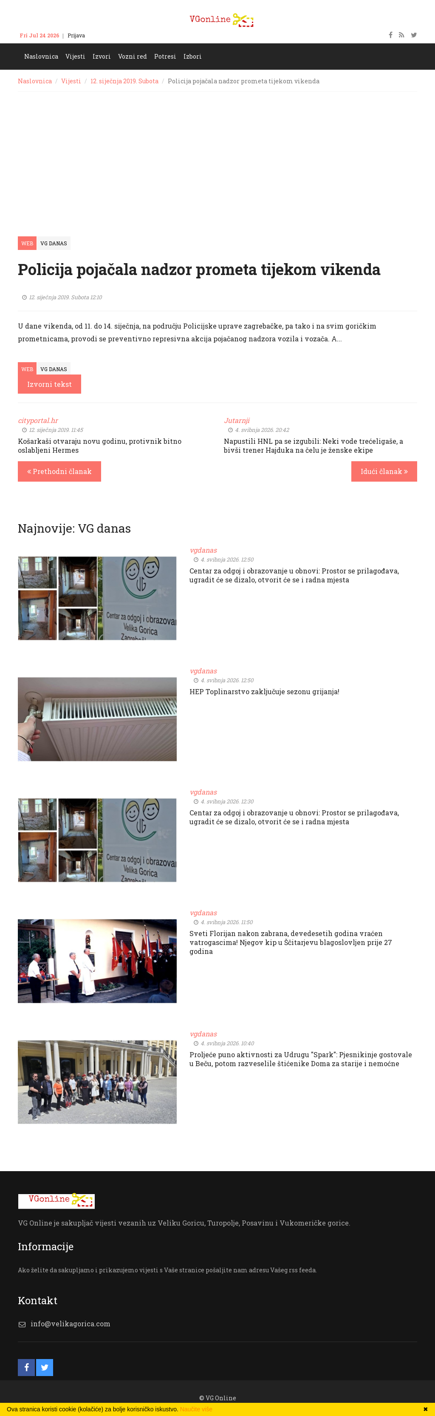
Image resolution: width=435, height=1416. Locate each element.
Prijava (76, 35)
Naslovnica (41, 56)
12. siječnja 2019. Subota (124, 81)
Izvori (102, 56)
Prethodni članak (59, 471)
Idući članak (384, 471)
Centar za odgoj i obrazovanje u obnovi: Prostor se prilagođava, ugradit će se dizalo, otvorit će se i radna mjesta (294, 575)
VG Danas (53, 243)
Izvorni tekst (49, 384)
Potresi (165, 56)
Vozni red (132, 56)
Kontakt (103, 35)
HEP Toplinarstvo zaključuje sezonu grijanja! (264, 691)
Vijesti (75, 56)
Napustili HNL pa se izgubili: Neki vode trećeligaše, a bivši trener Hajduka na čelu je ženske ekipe (313, 445)
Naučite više (196, 1409)
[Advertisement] (217, 155)
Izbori (193, 56)
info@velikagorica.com (70, 1323)
